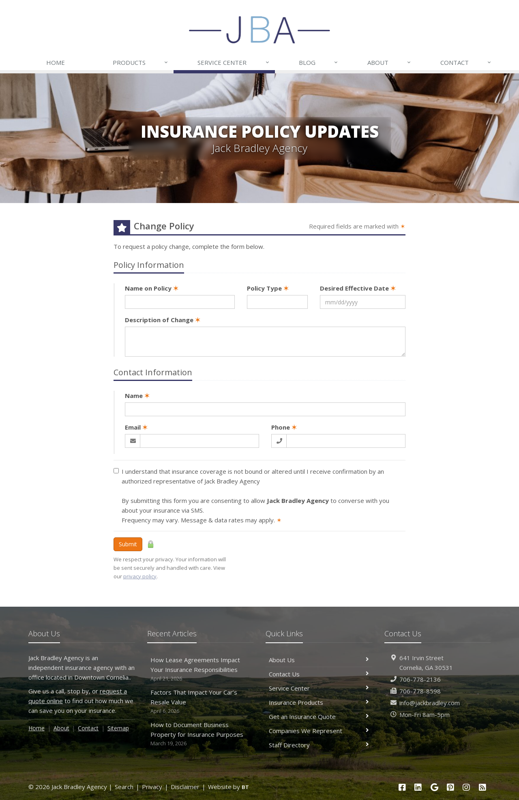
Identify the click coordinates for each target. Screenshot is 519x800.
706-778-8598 (420, 691)
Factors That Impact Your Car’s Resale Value (200, 701)
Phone (284, 427)
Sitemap (118, 728)
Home (55, 62)
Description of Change (162, 320)
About (389, 62)
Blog (319, 62)
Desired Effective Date (358, 288)
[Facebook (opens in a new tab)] (402, 787)
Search (124, 787)
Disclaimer (185, 787)
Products (141, 62)
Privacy (152, 787)
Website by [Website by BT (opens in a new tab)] (228, 787)
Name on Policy (151, 288)
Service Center (233, 62)
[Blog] (482, 787)
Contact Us (319, 674)
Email (136, 427)
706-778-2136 (420, 679)
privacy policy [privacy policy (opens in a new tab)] (140, 576)
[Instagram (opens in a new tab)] (466, 787)
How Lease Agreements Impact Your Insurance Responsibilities (200, 669)
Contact (466, 62)
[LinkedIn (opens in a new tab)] (418, 787)
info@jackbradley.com (429, 703)
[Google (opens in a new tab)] (434, 787)
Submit (128, 544)
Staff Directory (319, 745)
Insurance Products (319, 702)
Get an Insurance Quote (319, 716)
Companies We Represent (319, 731)
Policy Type (268, 288)
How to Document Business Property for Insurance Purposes (200, 734)
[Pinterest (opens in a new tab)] (450, 787)
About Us (319, 660)
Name (137, 395)
